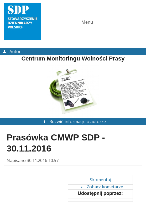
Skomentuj (100, 180)
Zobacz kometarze (101, 187)
